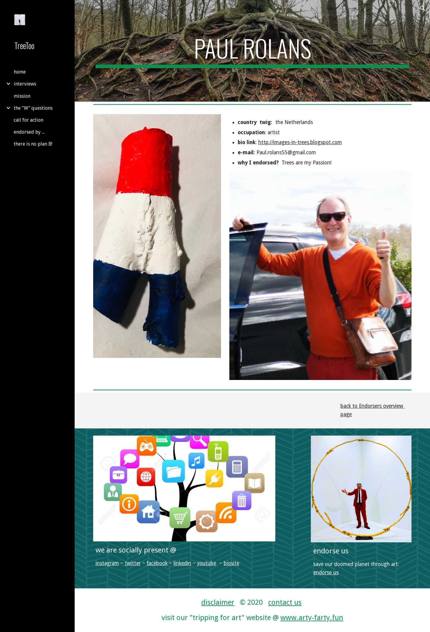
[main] (252, 51)
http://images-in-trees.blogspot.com (300, 142)
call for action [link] (28, 120)
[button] (423, 8)
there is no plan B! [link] (33, 144)
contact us (285, 602)
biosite (231, 563)
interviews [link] (25, 84)
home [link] (20, 72)
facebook (157, 563)
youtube (206, 563)
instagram (107, 563)
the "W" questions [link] (33, 108)
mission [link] (22, 96)
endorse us (326, 572)
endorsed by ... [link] (29, 132)
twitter (133, 563)
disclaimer (217, 602)
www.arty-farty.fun (311, 617)
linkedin (182, 563)
